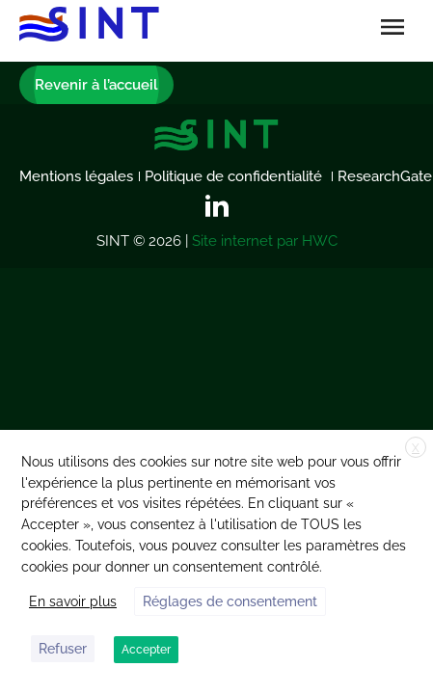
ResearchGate (385, 176)
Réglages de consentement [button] (230, 601)
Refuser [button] (63, 648)
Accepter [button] (146, 649)
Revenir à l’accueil (96, 84)
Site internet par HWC (265, 241)
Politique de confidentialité (235, 176)
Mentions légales (76, 176)
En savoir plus (73, 601)
